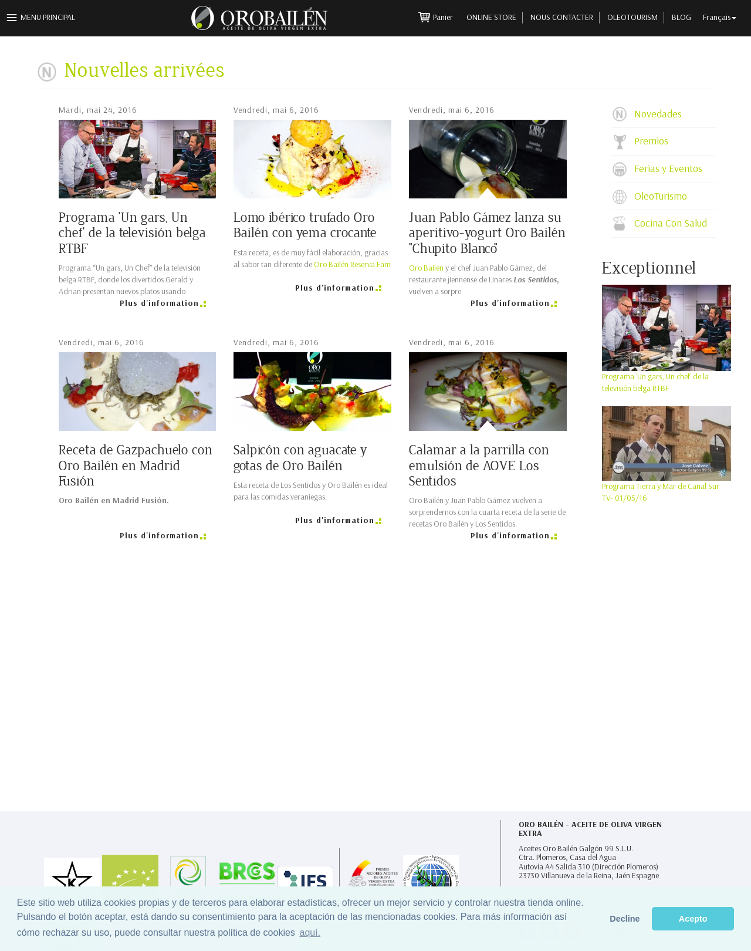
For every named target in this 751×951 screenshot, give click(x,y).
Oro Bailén (426, 268)
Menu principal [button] (48, 17)
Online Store (491, 17)
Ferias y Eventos (668, 168)
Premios (651, 140)
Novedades (658, 113)
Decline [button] (625, 918)
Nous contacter (561, 17)
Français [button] (719, 17)
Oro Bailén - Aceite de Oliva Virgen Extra (590, 829)
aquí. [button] (309, 932)
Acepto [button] (693, 918)
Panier (444, 17)
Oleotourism (632, 17)
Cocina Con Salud (670, 223)
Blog (681, 17)
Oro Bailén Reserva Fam (352, 264)
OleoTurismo (660, 196)
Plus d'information (159, 303)
